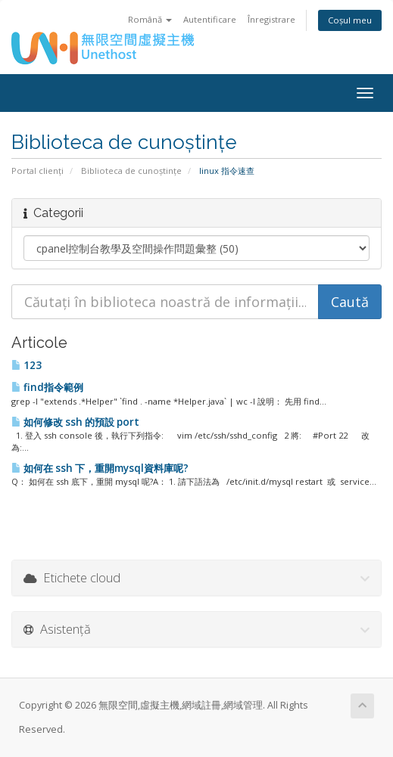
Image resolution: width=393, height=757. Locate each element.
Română (150, 19)
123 (26, 365)
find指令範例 (47, 387)
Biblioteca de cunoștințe (131, 170)
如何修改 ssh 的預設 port (75, 422)
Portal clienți (37, 170)
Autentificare (209, 19)
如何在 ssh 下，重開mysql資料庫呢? (100, 468)
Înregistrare (271, 19)
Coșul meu (350, 20)
